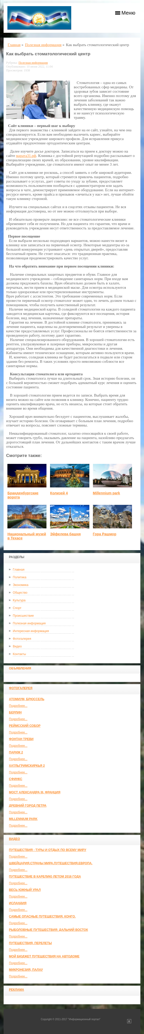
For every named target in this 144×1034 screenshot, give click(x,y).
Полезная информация (29, 623)
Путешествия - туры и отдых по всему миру (47, 850)
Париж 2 (16, 752)
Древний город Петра (27, 805)
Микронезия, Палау (26, 970)
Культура (19, 600)
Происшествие (23, 615)
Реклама (16, 990)
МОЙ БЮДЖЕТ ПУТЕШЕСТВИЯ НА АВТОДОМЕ (44, 956)
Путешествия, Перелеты (30, 943)
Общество (20, 592)
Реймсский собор (25, 726)
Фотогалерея (22, 639)
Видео (17, 646)
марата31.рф (26, 156)
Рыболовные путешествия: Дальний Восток (48, 930)
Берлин (15, 712)
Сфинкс (15, 779)
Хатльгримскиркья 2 (27, 765)
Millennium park (23, 819)
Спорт (17, 608)
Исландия (18, 903)
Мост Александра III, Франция (34, 792)
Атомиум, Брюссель (26, 699)
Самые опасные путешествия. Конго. (42, 916)
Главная (19, 569)
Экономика (20, 585)
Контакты (19, 654)
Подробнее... (18, 706)
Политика (19, 577)
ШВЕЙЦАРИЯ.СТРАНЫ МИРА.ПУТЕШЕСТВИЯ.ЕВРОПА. (50, 863)
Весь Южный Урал (25, 890)
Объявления (20, 668)
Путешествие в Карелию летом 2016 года (45, 876)
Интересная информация (31, 631)
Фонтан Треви (21, 739)
